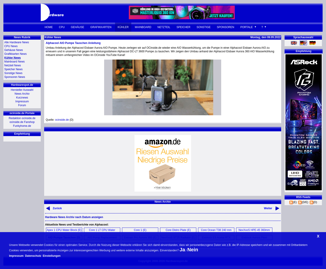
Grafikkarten (100, 27)
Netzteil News (12, 65)
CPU (62, 27)
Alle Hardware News (16, 42)
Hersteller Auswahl (22, 89)
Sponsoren (225, 27)
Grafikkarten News (15, 53)
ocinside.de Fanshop (22, 122)
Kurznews (22, 97)
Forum (22, 105)
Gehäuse (77, 27)
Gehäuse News (13, 50)
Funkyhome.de (22, 125)
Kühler (123, 27)
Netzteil (164, 27)
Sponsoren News (14, 77)
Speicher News (13, 69)
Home (49, 27)
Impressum (22, 101)
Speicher (183, 27)
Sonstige (204, 27)
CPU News (11, 46)
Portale (246, 27)
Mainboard (143, 27)
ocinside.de (62, 119)
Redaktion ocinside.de (22, 118)
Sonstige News (13, 73)
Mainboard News (14, 61)
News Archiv (21, 93)
